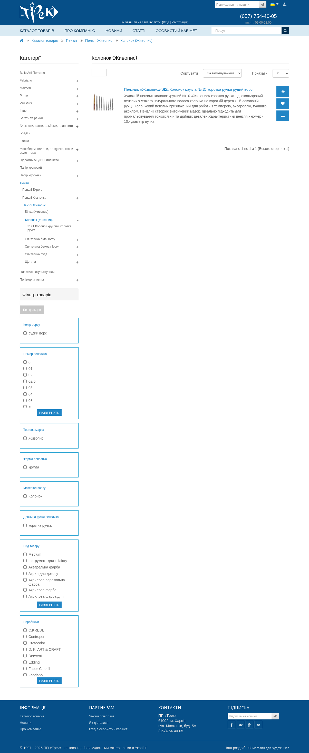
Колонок (32, 496)
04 (28, 394)
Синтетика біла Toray (40, 239)
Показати (259, 73)
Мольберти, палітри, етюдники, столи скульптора (46, 150)
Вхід (166, 22)
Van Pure (26, 103)
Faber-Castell (36, 669)
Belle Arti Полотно (32, 73)
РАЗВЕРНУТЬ (49, 413)
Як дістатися (98, 723)
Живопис (33, 438)
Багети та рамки (31, 118)
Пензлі (71, 40)
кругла (31, 467)
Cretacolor (34, 643)
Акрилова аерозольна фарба (44, 582)
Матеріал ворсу (34, 488)
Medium (32, 554)
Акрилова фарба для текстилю (43, 598)
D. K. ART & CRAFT (42, 649)
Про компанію (79, 30)
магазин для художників (271, 748)
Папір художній (30, 175)
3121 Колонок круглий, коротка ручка (49, 228)
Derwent (32, 656)
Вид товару (31, 546)
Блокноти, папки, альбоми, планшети (46, 126)
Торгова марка (33, 430)
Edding (31, 662)
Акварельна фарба (41, 567)
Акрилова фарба (39, 590)
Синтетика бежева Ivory (42, 246)
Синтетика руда (36, 254)
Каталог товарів (37, 30)
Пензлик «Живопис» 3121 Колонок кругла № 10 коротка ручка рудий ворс (188, 89)
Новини (113, 30)
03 (28, 388)
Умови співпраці (101, 716)
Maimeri (25, 88)
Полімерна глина (32, 279)
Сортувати (189, 73)
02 (28, 375)
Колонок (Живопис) (136, 40)
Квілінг (24, 141)
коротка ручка (37, 525)
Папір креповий (31, 167)
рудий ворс (35, 333)
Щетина (30, 261)
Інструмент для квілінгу (45, 561)
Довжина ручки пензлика (41, 517)
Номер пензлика (35, 354)
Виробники (31, 622)
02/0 (29, 381)
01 (28, 369)
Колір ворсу (31, 325)
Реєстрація (179, 22)
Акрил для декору (40, 574)
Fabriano (26, 80)
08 (28, 401)
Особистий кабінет (176, 30)
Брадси (25, 133)
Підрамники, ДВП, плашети (39, 160)
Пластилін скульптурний (37, 272)
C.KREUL (33, 630)
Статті (138, 30)
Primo (24, 95)
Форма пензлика (35, 459)
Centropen (34, 637)
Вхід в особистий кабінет (108, 729)
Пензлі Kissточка (34, 197)
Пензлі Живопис (98, 40)
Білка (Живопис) (36, 211)
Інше (23, 111)
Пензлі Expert (32, 189)
